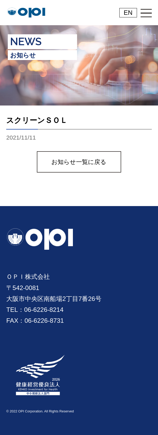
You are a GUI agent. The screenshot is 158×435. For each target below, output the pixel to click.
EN (128, 12)
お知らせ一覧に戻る (78, 162)
